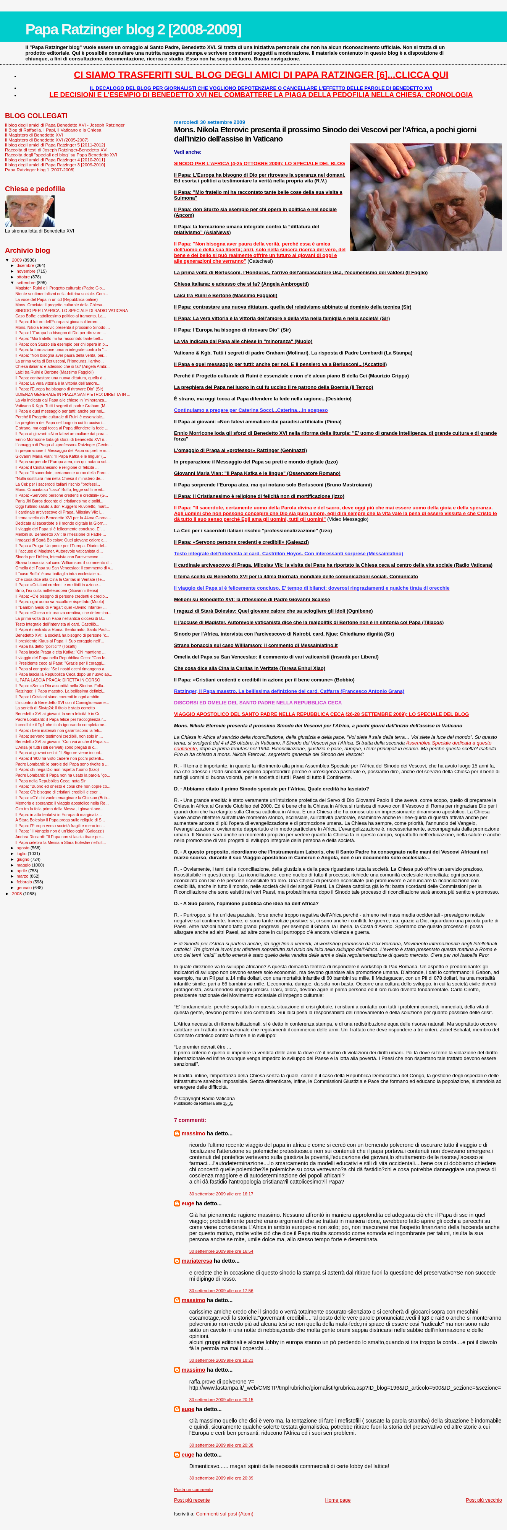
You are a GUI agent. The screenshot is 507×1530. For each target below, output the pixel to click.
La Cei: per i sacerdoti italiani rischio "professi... (57, 484)
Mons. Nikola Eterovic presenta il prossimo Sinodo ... (62, 327)
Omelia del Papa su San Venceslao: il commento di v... (64, 568)
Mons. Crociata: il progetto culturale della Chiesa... (60, 304)
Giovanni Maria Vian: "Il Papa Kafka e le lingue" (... (60, 456)
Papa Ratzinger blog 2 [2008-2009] (133, 29)
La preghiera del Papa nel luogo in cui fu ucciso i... (60, 422)
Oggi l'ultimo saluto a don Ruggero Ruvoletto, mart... (62, 506)
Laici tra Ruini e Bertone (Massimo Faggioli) (54, 372)
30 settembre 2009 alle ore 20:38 (221, 1445)
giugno (24, 859)
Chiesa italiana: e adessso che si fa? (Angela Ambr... (62, 366)
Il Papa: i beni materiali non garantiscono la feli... (58, 730)
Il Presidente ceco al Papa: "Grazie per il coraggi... (60, 663)
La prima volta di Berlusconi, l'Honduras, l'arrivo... (59, 361)
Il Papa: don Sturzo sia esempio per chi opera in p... (61, 344)
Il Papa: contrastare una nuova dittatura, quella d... (60, 378)
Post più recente (192, 1500)
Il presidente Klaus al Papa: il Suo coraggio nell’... (59, 641)
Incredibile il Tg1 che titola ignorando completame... (61, 724)
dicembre (26, 265)
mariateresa (197, 1261)
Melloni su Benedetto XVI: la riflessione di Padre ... (60, 534)
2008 (17, 893)
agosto (24, 847)
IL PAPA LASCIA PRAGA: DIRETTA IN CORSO (57, 680)
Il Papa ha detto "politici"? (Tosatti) (45, 646)
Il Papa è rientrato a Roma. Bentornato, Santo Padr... (62, 629)
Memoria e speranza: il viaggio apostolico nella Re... (62, 803)
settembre (27, 282)
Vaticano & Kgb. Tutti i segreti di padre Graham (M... (61, 405)
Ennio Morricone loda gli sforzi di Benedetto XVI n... (61, 439)
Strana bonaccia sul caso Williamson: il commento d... (63, 562)
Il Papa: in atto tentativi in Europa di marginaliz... (58, 814)
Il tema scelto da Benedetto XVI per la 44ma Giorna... (63, 517)
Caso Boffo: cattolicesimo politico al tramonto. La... (60, 316)
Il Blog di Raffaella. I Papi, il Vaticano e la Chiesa (53, 129)
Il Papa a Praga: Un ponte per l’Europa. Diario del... (61, 545)
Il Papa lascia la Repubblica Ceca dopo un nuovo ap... (63, 674)
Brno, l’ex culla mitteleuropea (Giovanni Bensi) (56, 590)
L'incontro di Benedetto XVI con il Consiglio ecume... (62, 702)
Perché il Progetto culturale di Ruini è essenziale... (60, 417)
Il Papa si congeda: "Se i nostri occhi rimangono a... (61, 669)
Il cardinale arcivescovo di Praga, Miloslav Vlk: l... (59, 512)
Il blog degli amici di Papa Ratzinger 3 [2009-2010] (55, 164)
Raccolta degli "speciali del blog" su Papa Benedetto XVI (61, 154)
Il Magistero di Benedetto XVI (34, 134)
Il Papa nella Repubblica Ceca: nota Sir (50, 781)
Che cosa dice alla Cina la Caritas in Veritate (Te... (60, 579)
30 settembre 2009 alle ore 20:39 (221, 1478)
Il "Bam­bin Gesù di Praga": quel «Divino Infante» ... (61, 607)
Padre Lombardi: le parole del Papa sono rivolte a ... (61, 764)
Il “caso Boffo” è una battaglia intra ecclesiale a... (58, 573)
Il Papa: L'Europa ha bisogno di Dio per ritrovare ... (60, 332)
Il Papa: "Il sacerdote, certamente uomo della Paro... (62, 472)
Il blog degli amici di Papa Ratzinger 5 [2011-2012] (55, 144)
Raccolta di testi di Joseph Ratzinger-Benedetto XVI (56, 149)
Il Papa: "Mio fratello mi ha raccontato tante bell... (59, 338)
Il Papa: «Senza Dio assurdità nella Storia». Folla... (61, 685)
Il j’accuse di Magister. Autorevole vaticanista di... (59, 551)
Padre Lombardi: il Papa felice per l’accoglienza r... (60, 719)
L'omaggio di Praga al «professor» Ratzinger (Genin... (63, 444)
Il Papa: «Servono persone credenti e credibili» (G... (61, 495)
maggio (24, 865)
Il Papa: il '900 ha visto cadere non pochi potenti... (59, 758)
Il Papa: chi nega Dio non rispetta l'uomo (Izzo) (57, 769)
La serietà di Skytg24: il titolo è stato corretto (55, 708)
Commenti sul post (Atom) (224, 1514)
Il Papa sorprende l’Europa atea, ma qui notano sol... (62, 461)
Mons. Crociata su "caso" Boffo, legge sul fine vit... (60, 489)
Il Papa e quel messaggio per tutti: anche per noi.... (61, 411)
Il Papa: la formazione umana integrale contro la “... (61, 349)
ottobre (24, 277)
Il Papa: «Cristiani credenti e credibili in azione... (58, 584)
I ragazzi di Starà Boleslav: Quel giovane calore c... (61, 540)
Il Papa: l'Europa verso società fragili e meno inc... (60, 825)
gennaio (25, 887)
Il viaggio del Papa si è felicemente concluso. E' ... (60, 529)
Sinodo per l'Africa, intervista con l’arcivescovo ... (59, 556)
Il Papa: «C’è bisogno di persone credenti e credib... (61, 596)
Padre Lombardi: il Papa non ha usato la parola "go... (62, 775)
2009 (17, 259)
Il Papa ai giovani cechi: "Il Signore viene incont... (59, 752)
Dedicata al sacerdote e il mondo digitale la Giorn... (61, 523)
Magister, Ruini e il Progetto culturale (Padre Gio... (60, 288)
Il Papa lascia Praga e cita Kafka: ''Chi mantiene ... (60, 652)
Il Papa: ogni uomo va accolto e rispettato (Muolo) (59, 601)
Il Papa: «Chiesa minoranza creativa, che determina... (63, 612)
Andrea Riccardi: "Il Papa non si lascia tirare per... (59, 836)
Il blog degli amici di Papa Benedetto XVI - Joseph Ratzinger (64, 124)
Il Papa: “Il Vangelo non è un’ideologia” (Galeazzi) (59, 831)
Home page (337, 1500)
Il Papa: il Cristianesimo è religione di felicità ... (56, 467)
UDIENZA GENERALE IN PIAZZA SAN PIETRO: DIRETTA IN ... (72, 394)
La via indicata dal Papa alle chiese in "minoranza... (61, 400)
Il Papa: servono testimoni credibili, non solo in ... (59, 736)
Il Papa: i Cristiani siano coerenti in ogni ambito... (59, 696)
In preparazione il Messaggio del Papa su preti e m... (62, 450)
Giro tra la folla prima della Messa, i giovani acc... (59, 808)
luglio (22, 853)
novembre (27, 271)
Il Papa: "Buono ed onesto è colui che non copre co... (62, 786)
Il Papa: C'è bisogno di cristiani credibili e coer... (58, 792)
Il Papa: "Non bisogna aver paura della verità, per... (61, 355)
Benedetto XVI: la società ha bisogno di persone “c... (62, 635)
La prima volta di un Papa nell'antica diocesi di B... (60, 618)
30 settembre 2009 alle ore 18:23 (221, 1360)
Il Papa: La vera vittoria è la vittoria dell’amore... (57, 383)
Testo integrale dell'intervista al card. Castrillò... (57, 624)
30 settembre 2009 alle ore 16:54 (221, 1251)
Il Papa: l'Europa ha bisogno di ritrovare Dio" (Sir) (59, 389)
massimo (193, 1133)
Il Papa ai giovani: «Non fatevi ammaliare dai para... (61, 433)
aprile (22, 870)
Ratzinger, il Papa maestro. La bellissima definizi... (60, 691)
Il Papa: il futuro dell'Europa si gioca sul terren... (58, 321)
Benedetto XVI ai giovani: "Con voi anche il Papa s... (62, 741)
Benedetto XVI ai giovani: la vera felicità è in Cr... (59, 713)
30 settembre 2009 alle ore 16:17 (221, 1194)
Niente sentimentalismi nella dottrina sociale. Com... (61, 293)
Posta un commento (193, 1489)
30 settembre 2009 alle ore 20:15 (221, 1399)
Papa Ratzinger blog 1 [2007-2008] (39, 169)
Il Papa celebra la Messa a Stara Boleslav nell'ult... (60, 842)
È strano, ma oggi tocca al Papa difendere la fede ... (61, 428)
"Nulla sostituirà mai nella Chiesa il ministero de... (59, 478)
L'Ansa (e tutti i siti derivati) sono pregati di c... (56, 747)
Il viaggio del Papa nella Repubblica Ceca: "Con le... (61, 657)
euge (188, 1203)
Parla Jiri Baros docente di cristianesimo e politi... (59, 501)
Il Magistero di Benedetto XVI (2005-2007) (47, 139)
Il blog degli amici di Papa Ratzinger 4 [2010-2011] (55, 159)
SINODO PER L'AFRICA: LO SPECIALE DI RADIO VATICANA (71, 310)
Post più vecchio (484, 1500)
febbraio (25, 882)
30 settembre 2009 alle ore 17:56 (221, 1290)
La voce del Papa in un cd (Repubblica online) (56, 299)
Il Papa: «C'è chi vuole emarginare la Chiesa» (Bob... (62, 797)
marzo (23, 876)
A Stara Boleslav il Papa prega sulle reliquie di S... (60, 820)
